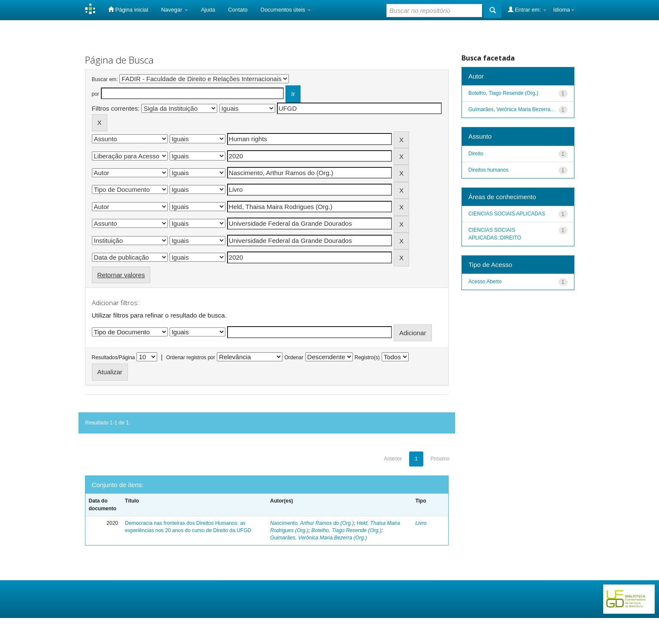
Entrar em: (527, 9)
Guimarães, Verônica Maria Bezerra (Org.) (318, 538)
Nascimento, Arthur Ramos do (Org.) (312, 523)
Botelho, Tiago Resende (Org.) (346, 530)
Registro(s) (367, 357)
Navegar (174, 9)
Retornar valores (121, 275)
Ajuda (208, 9)
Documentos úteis (286, 9)
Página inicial (128, 9)
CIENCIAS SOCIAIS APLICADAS (506, 214)
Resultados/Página (113, 357)
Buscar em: (105, 79)
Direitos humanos (488, 170)
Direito (475, 154)
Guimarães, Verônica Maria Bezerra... (511, 109)
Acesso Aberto (484, 282)
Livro (420, 523)
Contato (238, 9)
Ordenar (293, 357)
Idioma (563, 9)
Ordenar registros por (190, 357)
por (95, 94)
